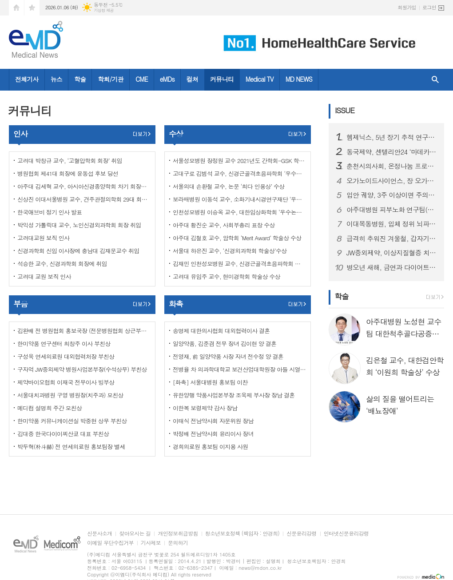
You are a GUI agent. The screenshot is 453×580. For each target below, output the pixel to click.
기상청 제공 (104, 10)
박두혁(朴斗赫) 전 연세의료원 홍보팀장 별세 (71, 446)
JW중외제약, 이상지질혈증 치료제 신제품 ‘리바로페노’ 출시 (391, 252)
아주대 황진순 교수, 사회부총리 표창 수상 (224, 225)
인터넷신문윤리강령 (346, 533)
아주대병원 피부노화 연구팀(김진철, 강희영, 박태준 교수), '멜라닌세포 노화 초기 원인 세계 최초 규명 (391, 209)
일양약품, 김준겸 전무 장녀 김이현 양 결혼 (224, 343)
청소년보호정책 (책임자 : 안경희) (242, 533)
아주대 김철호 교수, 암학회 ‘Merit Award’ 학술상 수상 (237, 238)
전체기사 (27, 79)
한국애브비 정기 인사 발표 (49, 212)
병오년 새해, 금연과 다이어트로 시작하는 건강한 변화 (391, 267)
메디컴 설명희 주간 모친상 (49, 408)
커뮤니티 (222, 79)
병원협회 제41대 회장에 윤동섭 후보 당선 (67, 173)
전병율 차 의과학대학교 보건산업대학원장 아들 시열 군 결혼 (239, 369)
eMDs (167, 79)
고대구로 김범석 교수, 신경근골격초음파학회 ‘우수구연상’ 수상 (239, 173)
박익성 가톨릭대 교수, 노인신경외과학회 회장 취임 (79, 225)
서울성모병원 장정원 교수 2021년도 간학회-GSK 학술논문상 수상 (239, 160)
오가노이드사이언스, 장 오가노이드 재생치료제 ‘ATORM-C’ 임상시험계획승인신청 (391, 180)
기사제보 (151, 543)
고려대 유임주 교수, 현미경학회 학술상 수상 (226, 276)
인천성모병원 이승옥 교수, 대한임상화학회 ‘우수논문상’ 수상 (239, 212)
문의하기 (178, 543)
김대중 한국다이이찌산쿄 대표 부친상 (63, 433)
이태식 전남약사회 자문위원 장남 (213, 421)
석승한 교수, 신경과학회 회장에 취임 (62, 263)
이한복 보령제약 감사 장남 (205, 408)
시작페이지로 (16, 8)
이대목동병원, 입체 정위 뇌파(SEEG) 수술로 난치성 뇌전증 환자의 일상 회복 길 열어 (391, 223)
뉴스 (56, 79)
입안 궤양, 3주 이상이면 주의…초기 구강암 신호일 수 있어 (391, 195)
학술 (80, 79)
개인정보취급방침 (178, 533)
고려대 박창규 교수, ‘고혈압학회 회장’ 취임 (69, 160)
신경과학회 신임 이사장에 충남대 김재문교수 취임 (78, 250)
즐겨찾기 (32, 8)
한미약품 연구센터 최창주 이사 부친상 (64, 343)
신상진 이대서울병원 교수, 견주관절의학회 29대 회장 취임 (84, 199)
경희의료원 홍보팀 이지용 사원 (210, 446)
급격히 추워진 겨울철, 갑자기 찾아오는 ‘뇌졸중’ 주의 (391, 238)
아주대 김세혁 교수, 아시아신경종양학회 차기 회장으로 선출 (84, 186)
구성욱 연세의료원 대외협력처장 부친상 (65, 356)
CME (141, 79)
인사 (20, 133)
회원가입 (407, 7)
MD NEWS (299, 79)
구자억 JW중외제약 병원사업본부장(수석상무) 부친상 (82, 369)
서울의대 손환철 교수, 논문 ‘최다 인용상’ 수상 (228, 186)
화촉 (176, 303)
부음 (20, 303)
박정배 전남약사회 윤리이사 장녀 (213, 433)
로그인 (429, 7)
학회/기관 (110, 79)
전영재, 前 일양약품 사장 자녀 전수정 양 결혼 (228, 356)
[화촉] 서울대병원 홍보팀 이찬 (210, 382)
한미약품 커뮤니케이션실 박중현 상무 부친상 (72, 421)
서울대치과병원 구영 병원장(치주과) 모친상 (70, 395)
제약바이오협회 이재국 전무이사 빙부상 (65, 382)
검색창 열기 (435, 80)
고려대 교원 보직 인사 (44, 276)
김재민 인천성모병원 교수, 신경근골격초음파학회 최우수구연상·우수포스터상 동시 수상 (239, 263)
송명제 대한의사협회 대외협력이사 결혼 (221, 330)
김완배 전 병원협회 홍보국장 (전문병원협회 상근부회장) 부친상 (84, 330)
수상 (176, 133)
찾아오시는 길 (135, 533)
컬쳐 (192, 79)
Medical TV (260, 79)
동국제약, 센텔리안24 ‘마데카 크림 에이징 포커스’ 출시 (391, 151)
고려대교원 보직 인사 (43, 238)
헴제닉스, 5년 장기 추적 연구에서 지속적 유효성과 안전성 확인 (391, 137)
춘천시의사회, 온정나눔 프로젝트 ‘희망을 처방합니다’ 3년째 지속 (391, 166)
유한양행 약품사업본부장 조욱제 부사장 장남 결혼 (233, 395)
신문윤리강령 (301, 533)
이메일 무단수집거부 (110, 543)
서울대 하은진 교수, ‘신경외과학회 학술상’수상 (230, 250)
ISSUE (344, 110)
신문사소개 (99, 533)
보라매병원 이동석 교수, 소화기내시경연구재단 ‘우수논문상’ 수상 (239, 199)
